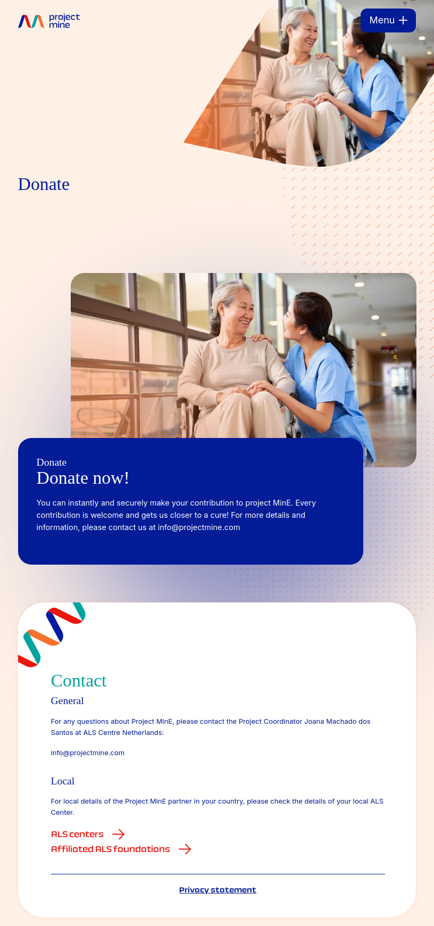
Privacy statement (217, 890)
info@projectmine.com (88, 752)
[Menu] (388, 20)
